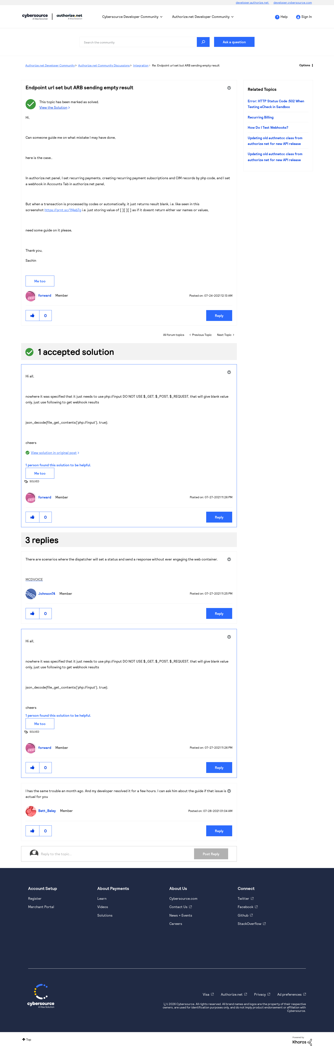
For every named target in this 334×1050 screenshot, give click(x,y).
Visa (206, 994)
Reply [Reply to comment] (219, 517)
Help (284, 16)
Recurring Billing (261, 117)
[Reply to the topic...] (117, 854)
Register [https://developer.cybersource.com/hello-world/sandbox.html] (35, 898)
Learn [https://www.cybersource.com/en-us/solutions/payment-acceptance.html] (102, 898)
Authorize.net (232, 994)
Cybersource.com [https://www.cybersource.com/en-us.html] (183, 898)
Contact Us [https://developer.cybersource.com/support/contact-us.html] (178, 907)
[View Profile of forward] (45, 295)
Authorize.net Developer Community (201, 16)
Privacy (260, 994)
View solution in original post (54, 453)
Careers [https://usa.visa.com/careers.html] (175, 923)
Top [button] (28, 1039)
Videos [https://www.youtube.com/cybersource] (102, 907)
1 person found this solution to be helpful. (58, 465)
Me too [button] (40, 281)
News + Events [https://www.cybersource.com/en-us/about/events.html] (180, 915)
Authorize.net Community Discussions (104, 65)
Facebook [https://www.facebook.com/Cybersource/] (245, 907)
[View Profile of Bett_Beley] (48, 811)
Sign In (306, 16)
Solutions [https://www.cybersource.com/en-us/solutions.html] (104, 915)
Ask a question (234, 42)
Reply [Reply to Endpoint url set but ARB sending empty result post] (219, 315)
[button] (32, 315)
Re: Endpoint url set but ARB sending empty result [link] (186, 65)
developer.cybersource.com (293, 2)
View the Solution (53, 107)
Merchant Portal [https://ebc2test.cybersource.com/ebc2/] (41, 907)
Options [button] (304, 65)
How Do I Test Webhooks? (268, 127)
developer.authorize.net (252, 2)
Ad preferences (289, 994)
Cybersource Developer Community (35, 16)
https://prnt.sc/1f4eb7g (63, 210)
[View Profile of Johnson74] (47, 593)
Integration (140, 65)
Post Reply (211, 854)
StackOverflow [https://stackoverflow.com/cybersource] (249, 923)
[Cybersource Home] (40, 995)
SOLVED (34, 481)
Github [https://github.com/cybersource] (243, 915)
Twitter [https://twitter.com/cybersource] (243, 898)
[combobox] (144, 42)
